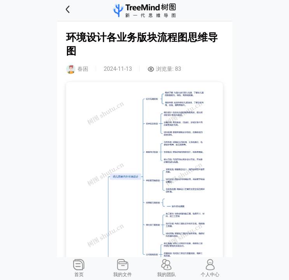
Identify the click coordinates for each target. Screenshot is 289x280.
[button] (77, 10)
